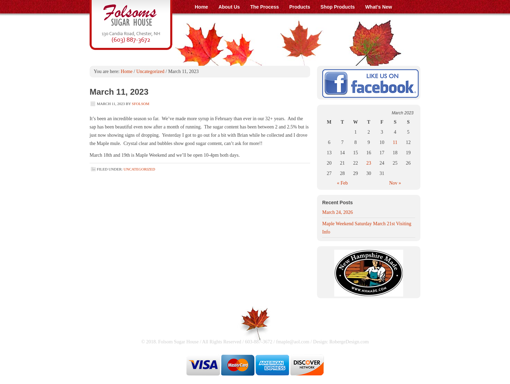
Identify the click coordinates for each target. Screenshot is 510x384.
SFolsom (141, 104)
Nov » (395, 183)
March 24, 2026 (337, 212)
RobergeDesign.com (349, 341)
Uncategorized (150, 71)
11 (395, 142)
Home (126, 71)
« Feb (342, 183)
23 (368, 163)
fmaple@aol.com (292, 341)
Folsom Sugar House (255, 25)
